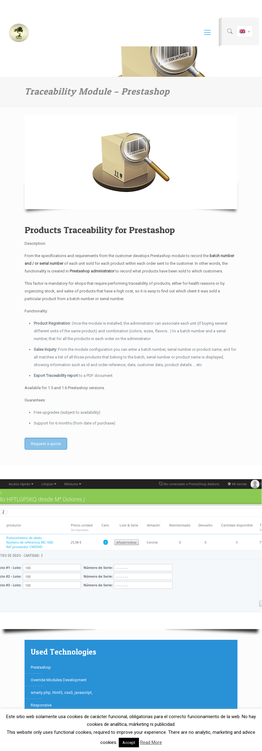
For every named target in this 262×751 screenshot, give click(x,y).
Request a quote (46, 443)
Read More (151, 742)
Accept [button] (128, 742)
